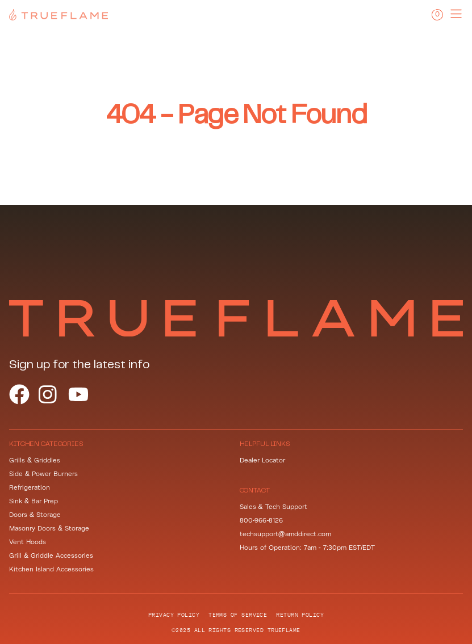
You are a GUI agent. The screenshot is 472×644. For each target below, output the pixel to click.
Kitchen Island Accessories (51, 569)
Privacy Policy (173, 614)
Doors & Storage (35, 515)
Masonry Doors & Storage (49, 528)
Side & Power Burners (43, 474)
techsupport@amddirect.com (285, 534)
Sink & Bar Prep (33, 501)
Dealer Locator (262, 460)
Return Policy (300, 614)
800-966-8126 (261, 520)
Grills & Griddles (34, 460)
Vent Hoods (27, 542)
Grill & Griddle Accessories (51, 556)
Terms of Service (237, 614)
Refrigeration (29, 487)
